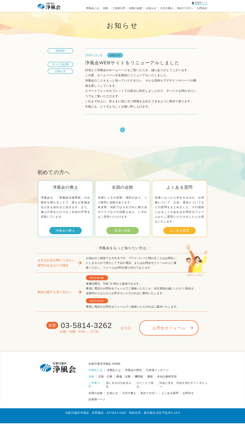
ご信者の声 (118, 8)
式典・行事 (105, 378)
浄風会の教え (66, 232)
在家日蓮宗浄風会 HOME (104, 365)
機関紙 (139, 378)
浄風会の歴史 (133, 371)
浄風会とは (92, 8)
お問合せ (202, 8)
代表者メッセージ (157, 371)
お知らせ (151, 8)
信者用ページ (201, 3)
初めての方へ (185, 8)
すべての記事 (60, 64)
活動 (105, 8)
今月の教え (167, 8)
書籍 (150, 378)
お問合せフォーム (169, 330)
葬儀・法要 (123, 378)
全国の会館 (135, 8)
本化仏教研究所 (167, 378)
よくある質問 (180, 232)
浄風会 (49, 6)
